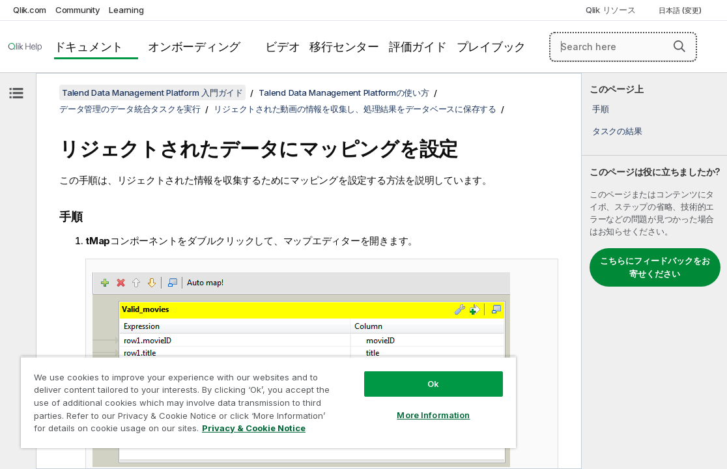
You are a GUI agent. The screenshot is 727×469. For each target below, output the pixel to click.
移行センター (344, 46)
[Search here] (623, 47)
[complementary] (654, 271)
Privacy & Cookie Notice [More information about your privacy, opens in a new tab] (210, 430)
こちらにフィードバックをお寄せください (655, 267)
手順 (600, 109)
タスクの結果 (617, 131)
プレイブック (491, 46)
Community (77, 10)
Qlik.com (29, 10)
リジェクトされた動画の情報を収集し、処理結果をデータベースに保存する (355, 109)
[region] (231, 397)
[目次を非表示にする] (16, 93)
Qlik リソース (611, 10)
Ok (371, 374)
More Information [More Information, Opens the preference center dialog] (371, 405)
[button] (679, 46)
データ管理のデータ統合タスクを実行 (130, 109)
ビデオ (282, 46)
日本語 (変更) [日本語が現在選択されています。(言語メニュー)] (681, 10)
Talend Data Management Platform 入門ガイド (152, 92)
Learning (126, 10)
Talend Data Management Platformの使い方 (344, 92)
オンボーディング (194, 46)
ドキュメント (89, 46)
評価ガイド (418, 46)
